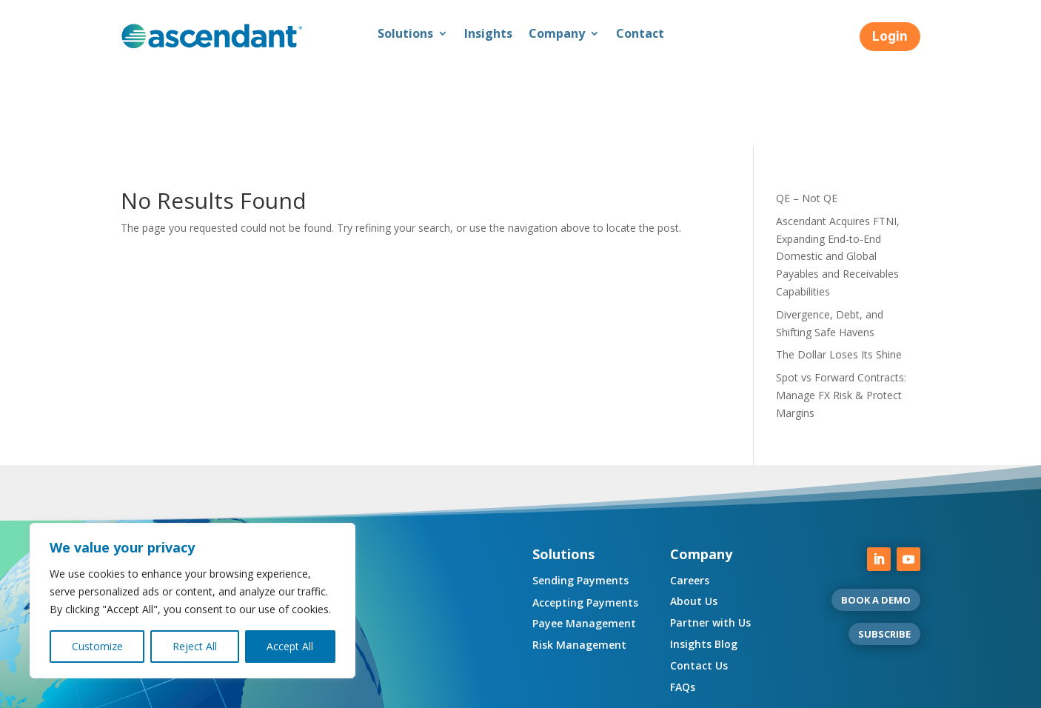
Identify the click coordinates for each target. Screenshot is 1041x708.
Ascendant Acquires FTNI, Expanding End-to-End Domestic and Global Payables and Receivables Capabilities (838, 172)
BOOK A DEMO (876, 516)
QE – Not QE (806, 114)
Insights (488, 34)
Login (890, 36)
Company (557, 34)
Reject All (195, 646)
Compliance (149, 691)
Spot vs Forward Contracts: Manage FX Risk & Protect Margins (841, 311)
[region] (192, 600)
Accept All (290, 646)
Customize (97, 646)
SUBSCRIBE (884, 550)
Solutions (405, 34)
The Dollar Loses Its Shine (839, 271)
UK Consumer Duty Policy (421, 691)
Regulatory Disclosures (296, 691)
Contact (640, 34)
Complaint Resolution (543, 691)
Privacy (209, 691)
